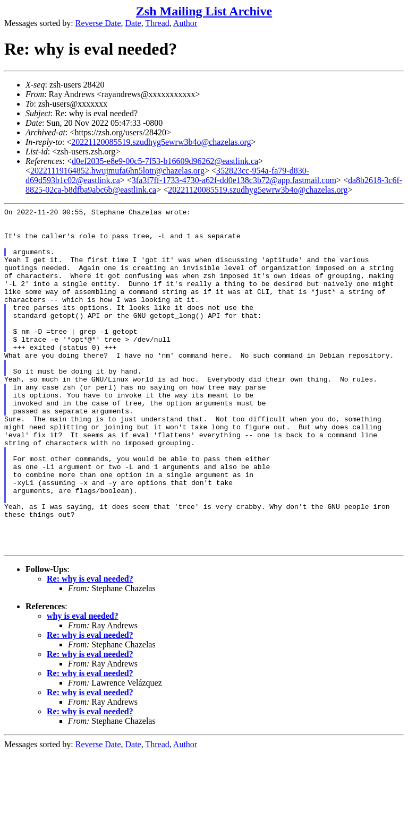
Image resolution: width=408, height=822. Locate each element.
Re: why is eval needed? (90, 647)
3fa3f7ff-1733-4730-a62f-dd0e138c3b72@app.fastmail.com (234, 180)
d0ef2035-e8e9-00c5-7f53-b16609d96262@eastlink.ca (165, 161)
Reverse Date (98, 23)
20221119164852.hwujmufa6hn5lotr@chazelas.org (117, 170)
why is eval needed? (82, 684)
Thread (157, 23)
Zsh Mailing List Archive (204, 11)
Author (185, 23)
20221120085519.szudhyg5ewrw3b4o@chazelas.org (161, 141)
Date (133, 23)
